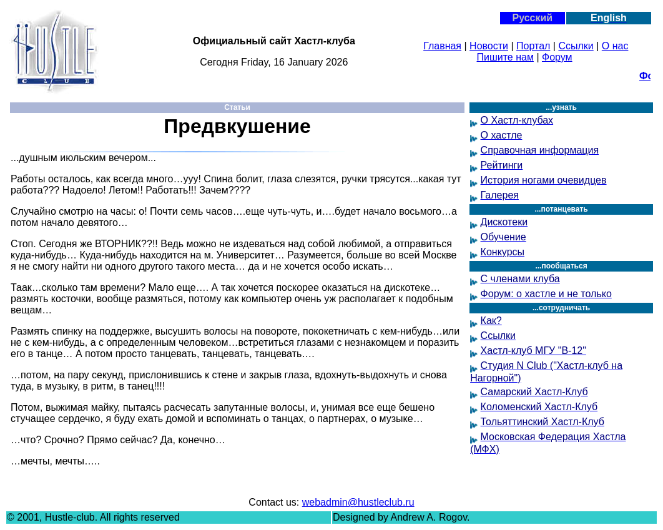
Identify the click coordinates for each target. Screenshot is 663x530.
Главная (442, 46)
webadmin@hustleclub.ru (358, 502)
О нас (615, 46)
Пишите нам (505, 57)
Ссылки (575, 46)
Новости (488, 46)
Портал (533, 46)
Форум (557, 57)
